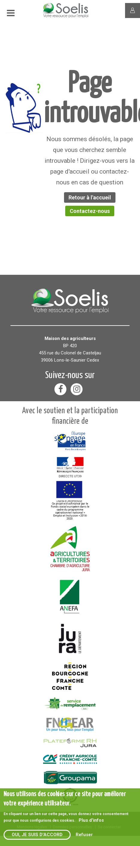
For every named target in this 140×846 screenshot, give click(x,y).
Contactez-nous (90, 211)
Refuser (84, 834)
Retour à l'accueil (90, 197)
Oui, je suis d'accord (37, 834)
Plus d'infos (91, 820)
